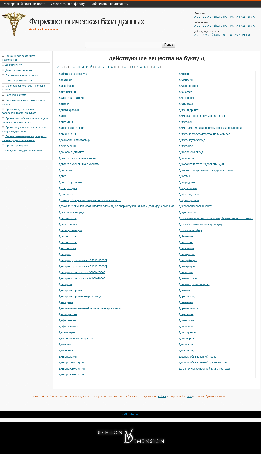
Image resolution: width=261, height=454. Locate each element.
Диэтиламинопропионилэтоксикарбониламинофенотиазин (216, 218)
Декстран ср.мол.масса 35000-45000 (82, 272)
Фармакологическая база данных (86, 21)
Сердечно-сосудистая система (23, 150)
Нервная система (15, 94)
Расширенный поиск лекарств (24, 4)
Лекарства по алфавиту (68, 4)
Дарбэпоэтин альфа (71, 127)
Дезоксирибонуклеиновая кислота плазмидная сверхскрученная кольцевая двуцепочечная (116, 206)
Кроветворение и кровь (19, 80)
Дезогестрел (67, 194)
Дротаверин (186, 338)
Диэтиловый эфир (190, 230)
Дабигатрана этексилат (73, 73)
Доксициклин (187, 254)
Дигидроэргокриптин (72, 368)
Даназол (64, 103)
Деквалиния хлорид (71, 212)
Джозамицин (67, 332)
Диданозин (186, 79)
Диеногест (185, 91)
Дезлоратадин (68, 188)
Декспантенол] (68, 242)
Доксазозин (186, 242)
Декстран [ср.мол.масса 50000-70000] (83, 266)
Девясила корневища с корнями (79, 164)
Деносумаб (66, 302)
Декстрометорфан (70, 290)
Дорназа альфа (189, 308)
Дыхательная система (18, 70)
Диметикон (186, 121)
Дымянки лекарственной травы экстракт (204, 368)
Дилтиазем (186, 103)
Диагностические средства (76, 338)
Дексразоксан (67, 248)
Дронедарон (186, 320)
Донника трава (188, 278)
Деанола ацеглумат (71, 152)
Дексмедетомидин (70, 230)
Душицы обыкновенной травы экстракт (203, 362)
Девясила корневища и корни (77, 158)
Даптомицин (66, 121)
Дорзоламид (187, 296)
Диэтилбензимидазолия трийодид (200, 224)
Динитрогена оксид (191, 152)
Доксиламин (186, 248)
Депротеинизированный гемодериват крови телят (90, 308)
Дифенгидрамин (189, 194)
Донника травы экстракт (194, 284)
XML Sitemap (130, 414)
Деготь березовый (70, 182)
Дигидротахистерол (71, 362)
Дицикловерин (188, 212)
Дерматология (13, 64)
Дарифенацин (68, 133)
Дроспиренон (187, 332)
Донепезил (186, 272)
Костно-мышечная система (21, 75)
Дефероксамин (68, 326)
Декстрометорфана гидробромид (80, 296)
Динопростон (187, 158)
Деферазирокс (68, 320)
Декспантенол (68, 236)
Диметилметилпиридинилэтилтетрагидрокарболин (211, 127)
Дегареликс (66, 170)
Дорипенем (186, 302)
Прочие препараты (16, 145)
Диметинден (186, 145)
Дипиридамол (187, 182)
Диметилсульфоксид (192, 140)
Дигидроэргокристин (72, 374)
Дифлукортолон (189, 200)
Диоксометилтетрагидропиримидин (201, 164)
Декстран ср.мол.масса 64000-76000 (82, 278)
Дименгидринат (189, 110)
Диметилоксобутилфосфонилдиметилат (204, 133)
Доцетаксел (186, 314)
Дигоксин (184, 73)
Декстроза (65, 284)
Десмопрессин (68, 314)
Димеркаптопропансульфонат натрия (202, 115)
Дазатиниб (65, 79)
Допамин (184, 290)
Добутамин (186, 236)
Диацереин (66, 350)
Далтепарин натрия (71, 97)
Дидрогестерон (188, 85)
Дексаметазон (67, 218)
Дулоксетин (186, 344)
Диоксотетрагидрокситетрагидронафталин (206, 170)
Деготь (63, 176)
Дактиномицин (68, 91)
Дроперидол (186, 326)
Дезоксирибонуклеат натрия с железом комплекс (90, 200)
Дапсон (63, 115)
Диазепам (65, 344)
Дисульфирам (188, 188)
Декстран (65, 254)
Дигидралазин (68, 356)
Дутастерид (186, 350)
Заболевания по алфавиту (109, 4)
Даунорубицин (68, 145)
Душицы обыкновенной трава (197, 356)
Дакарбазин (66, 85)
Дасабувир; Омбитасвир (74, 140)
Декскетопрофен (69, 224)
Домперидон (187, 266)
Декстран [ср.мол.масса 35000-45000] (83, 260)
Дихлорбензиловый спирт (195, 206)
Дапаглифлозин (69, 110)
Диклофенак (187, 97)
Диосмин (184, 176)
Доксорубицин (188, 260)
